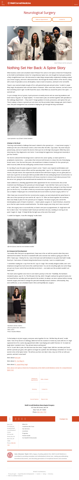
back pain (17, 358)
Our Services (26, 429)
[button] (76, 3)
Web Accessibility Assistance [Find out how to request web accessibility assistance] (15, 475)
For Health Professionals (29, 438)
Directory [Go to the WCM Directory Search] (50, 474)
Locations (25, 431)
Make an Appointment (42, 19)
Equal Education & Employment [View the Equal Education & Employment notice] (26, 474)
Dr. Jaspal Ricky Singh (21, 364)
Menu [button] (3, 4)
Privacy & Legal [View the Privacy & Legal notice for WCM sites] (12, 474)
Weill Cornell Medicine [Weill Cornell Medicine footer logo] (39, 465)
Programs (25, 433)
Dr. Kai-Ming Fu (19, 361)
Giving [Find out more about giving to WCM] (44, 474)
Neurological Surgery (39, 12)
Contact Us (62, 19)
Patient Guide (26, 435)
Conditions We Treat (28, 426)
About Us (24, 424)
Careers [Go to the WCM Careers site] (38, 474)
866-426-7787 (41, 412)
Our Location (10, 419)
